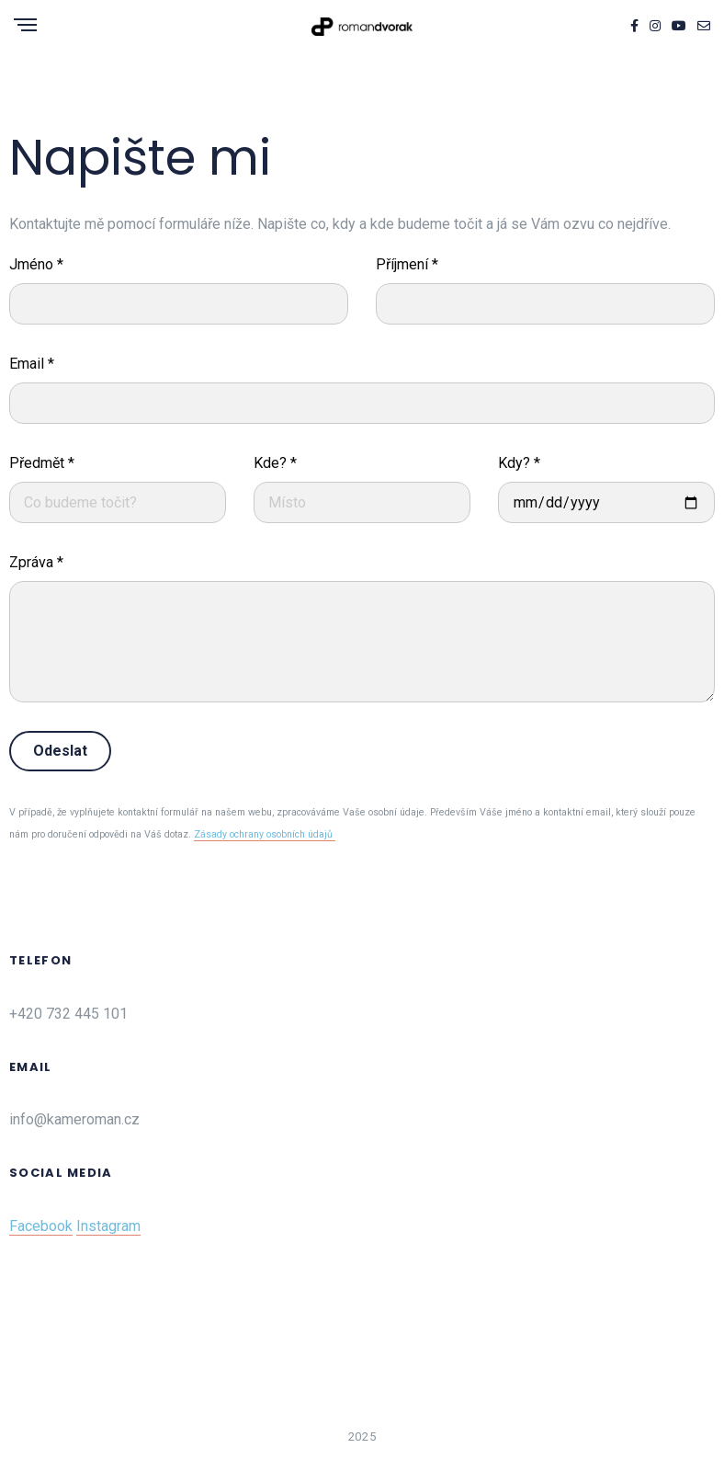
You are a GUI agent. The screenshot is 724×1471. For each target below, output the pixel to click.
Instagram (108, 1226)
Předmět (41, 463)
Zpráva (36, 562)
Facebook (41, 1226)
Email (31, 363)
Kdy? (519, 463)
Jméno (36, 264)
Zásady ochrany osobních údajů (264, 834)
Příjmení (407, 264)
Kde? (275, 463)
